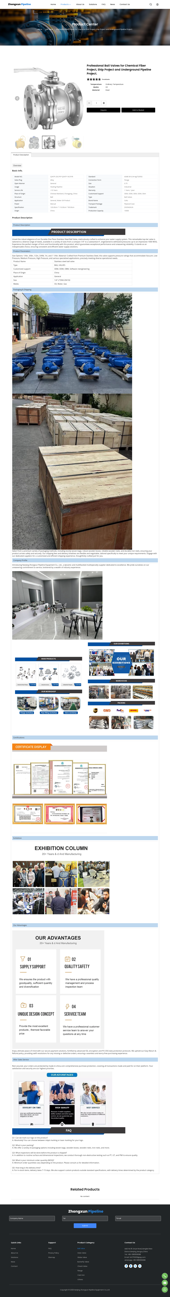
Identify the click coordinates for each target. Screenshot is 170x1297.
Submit (85, 1226)
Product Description (21, 155)
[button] (80, 98)
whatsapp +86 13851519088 (135, 1260)
